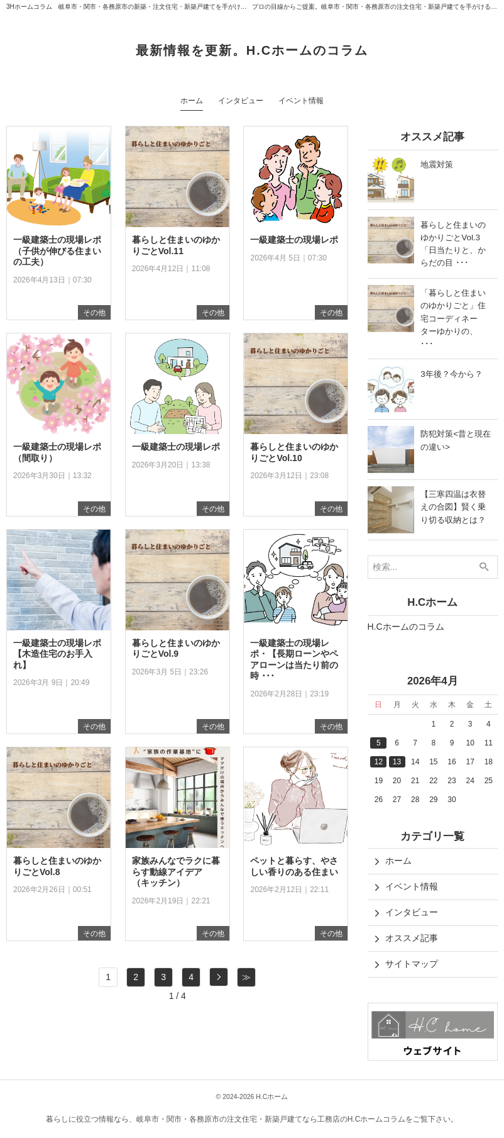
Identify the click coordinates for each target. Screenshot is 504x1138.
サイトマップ (411, 964)
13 (397, 761)
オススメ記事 (411, 938)
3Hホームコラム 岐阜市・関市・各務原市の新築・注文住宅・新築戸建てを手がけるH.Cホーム (141, 6)
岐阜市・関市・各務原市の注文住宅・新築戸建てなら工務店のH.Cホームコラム (271, 1119)
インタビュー (411, 912)
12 (379, 761)
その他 (94, 312)
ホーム (398, 861)
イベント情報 (411, 886)
